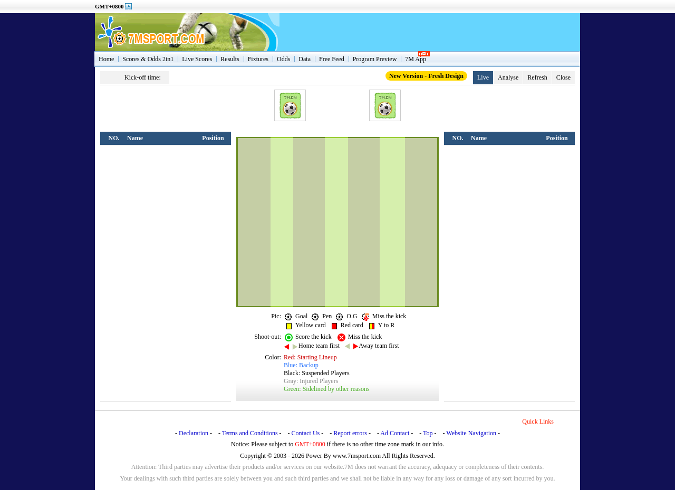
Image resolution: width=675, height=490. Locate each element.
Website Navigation (471, 433)
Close (563, 77)
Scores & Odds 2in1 (147, 59)
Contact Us (306, 433)
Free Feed (331, 59)
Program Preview (375, 59)
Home (106, 59)
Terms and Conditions (250, 433)
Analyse (508, 77)
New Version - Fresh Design (426, 76)
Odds (283, 59)
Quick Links (538, 421)
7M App (415, 59)
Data (304, 59)
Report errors (350, 433)
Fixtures (258, 59)
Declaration (193, 433)
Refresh (537, 77)
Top (428, 433)
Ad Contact (394, 433)
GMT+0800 (109, 6)
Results (229, 59)
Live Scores (197, 59)
